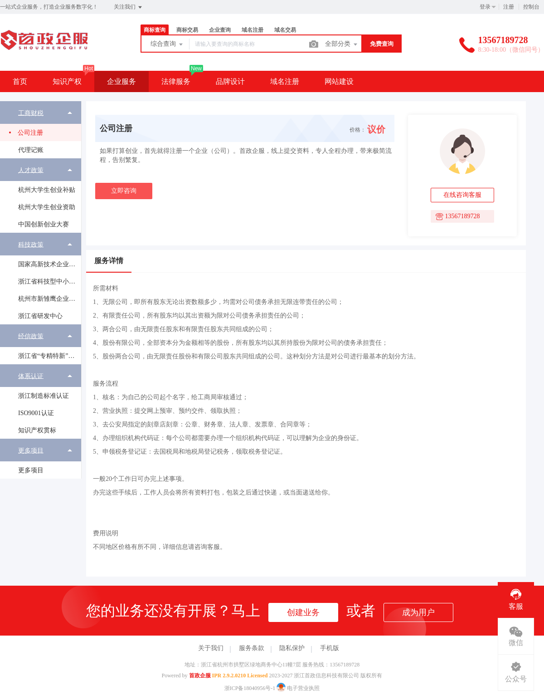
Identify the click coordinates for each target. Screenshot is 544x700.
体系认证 (31, 375)
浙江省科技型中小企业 (49, 281)
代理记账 (31, 150)
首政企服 (200, 675)
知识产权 (67, 81)
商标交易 (187, 30)
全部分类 (342, 44)
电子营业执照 (298, 688)
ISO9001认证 (36, 413)
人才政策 (31, 169)
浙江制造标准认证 (43, 395)
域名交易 (285, 30)
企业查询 (220, 30)
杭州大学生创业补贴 (46, 189)
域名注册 (252, 30)
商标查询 (154, 30)
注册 (508, 7)
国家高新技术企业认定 (49, 264)
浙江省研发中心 (40, 316)
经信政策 (31, 336)
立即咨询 (123, 190)
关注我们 (128, 7)
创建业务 (303, 612)
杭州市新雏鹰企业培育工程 (49, 298)
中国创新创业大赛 (43, 224)
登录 (485, 7)
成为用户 (418, 612)
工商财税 (31, 112)
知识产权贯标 (37, 430)
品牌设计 (230, 81)
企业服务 (121, 81)
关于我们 (210, 648)
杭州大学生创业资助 (46, 207)
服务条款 (251, 648)
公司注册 (30, 132)
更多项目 (31, 450)
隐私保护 (292, 648)
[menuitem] (40, 129)
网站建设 (339, 81)
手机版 (329, 648)
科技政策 (31, 244)
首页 (20, 81)
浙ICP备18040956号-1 (250, 688)
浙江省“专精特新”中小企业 (49, 355)
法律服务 (175, 81)
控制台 (531, 7)
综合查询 (167, 44)
